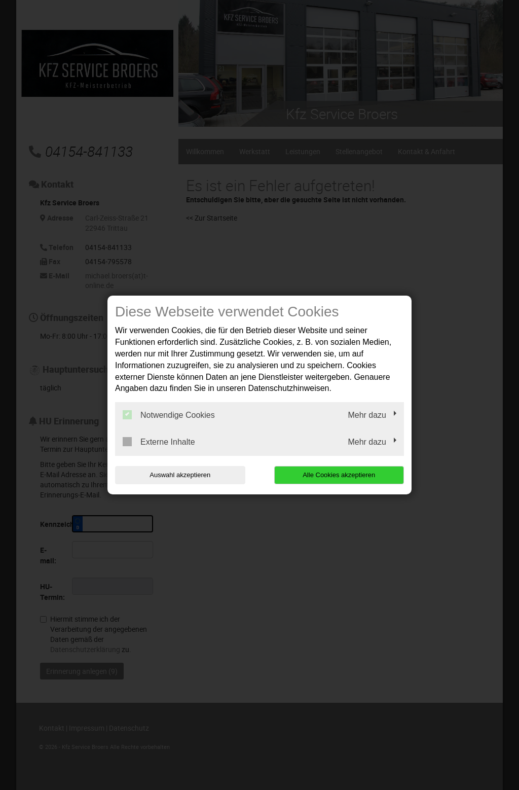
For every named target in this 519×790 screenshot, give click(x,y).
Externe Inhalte (159, 441)
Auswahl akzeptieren (180, 475)
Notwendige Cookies (169, 414)
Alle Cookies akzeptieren (339, 475)
